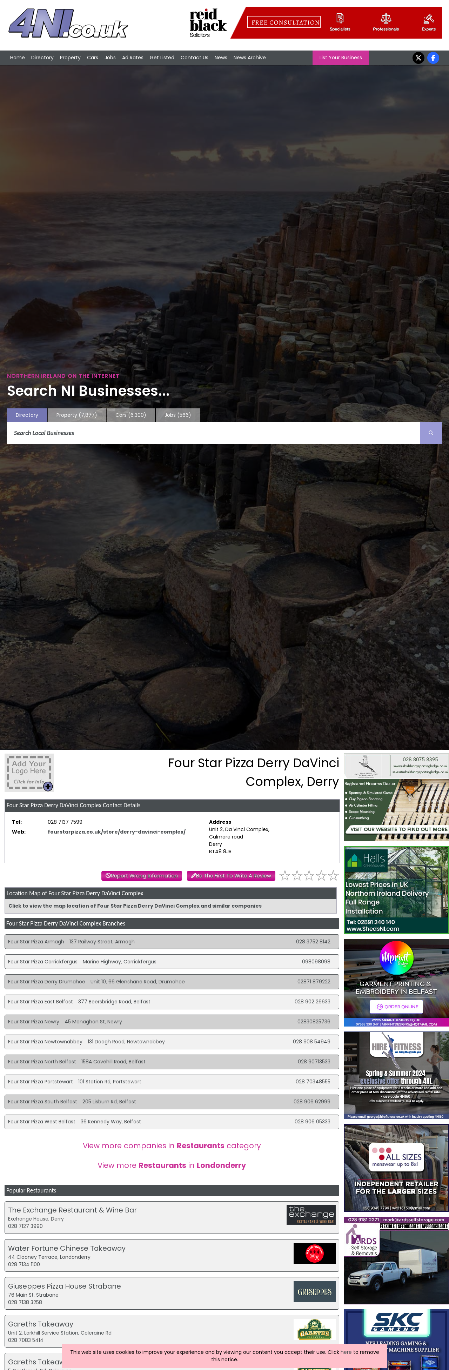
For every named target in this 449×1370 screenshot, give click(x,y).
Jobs (110, 57)
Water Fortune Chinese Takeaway (67, 1248)
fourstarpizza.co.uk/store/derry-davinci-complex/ (117, 831)
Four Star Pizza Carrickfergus (43, 961)
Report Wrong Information (144, 875)
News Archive (250, 57)
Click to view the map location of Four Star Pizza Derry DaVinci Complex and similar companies (135, 905)
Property (70, 57)
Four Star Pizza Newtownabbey (45, 1041)
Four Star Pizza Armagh (36, 941)
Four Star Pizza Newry (33, 1021)
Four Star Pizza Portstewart (40, 1081)
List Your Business (341, 57)
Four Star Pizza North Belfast (42, 1061)
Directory (42, 57)
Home (17, 57)
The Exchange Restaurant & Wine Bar (72, 1210)
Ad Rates (132, 57)
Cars (92, 57)
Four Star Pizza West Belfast (41, 1121)
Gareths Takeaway (40, 1324)
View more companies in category (172, 1146)
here (346, 1352)
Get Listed (162, 57)
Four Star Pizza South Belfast (42, 1101)
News (221, 57)
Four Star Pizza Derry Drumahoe (46, 981)
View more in (172, 1165)
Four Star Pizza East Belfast (40, 1001)
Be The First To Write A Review (233, 875)
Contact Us (194, 57)
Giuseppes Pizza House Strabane (64, 1286)
